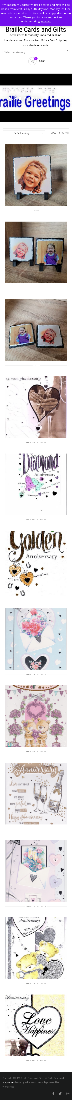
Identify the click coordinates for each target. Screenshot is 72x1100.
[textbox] (36, 52)
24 (63, 133)
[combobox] (36, 50)
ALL (67, 133)
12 (59, 133)
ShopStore (8, 1082)
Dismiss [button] (46, 21)
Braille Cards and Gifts (36, 30)
